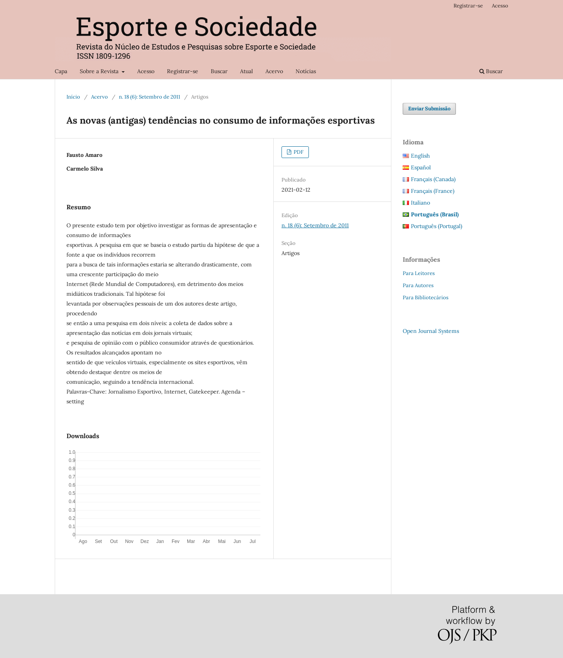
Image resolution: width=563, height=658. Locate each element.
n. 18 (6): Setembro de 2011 (149, 96)
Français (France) (432, 190)
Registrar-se (182, 71)
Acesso (145, 71)
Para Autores (418, 285)
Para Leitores (419, 273)
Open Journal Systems (431, 330)
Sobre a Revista (100, 71)
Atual (246, 71)
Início (73, 96)
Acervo (274, 71)
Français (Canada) (433, 179)
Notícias (306, 71)
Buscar (219, 71)
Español (421, 167)
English (420, 155)
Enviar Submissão (429, 108)
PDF (297, 152)
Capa (61, 71)
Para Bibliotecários (425, 297)
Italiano (420, 202)
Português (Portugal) (436, 226)
